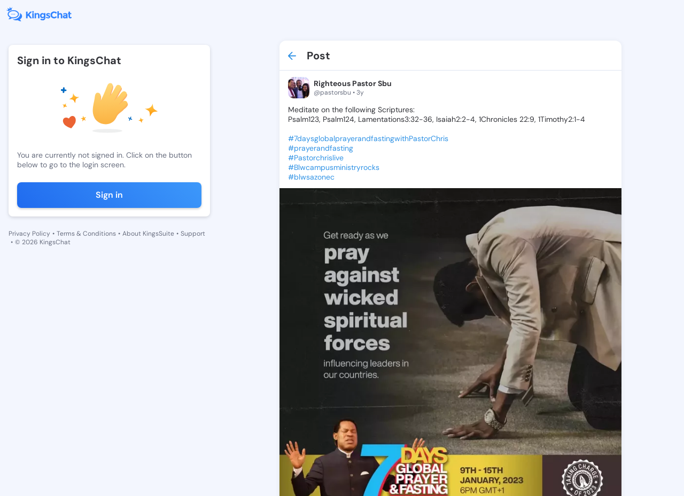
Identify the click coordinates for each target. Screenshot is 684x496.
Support (193, 233)
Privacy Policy (29, 233)
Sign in (109, 194)
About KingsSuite (148, 233)
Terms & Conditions (86, 233)
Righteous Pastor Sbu (353, 83)
